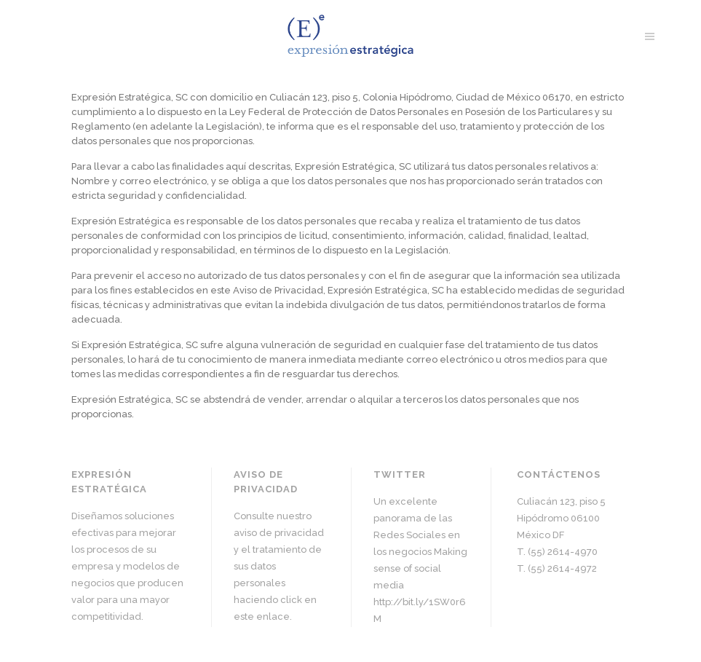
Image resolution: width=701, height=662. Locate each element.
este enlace (262, 616)
